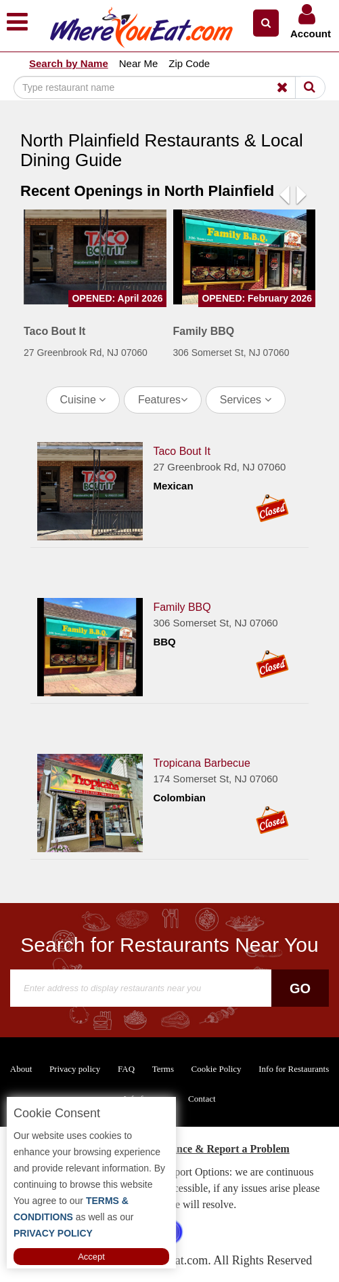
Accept (91, 1256)
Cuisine (83, 399)
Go (300, 988)
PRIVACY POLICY (53, 1233)
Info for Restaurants (293, 1069)
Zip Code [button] (189, 63)
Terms (163, 1069)
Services (245, 399)
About (21, 1069)
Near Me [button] (138, 63)
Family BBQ (181, 607)
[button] (266, 23)
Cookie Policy (216, 1069)
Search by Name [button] (68, 63)
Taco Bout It (181, 451)
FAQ (126, 1069)
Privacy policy (74, 1069)
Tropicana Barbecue (201, 763)
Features (162, 399)
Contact (201, 1099)
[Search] (157, 87)
